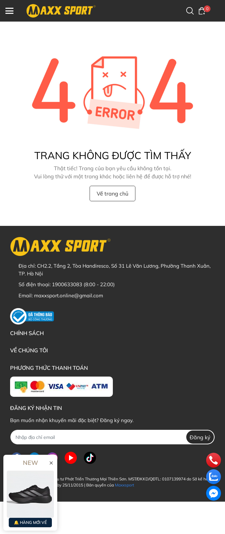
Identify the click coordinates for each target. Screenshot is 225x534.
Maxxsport (124, 484)
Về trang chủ (112, 193)
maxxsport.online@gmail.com (68, 295)
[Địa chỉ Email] (112, 437)
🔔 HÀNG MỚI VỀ (30, 522)
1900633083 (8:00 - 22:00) (83, 284)
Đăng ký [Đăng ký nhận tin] (200, 437)
